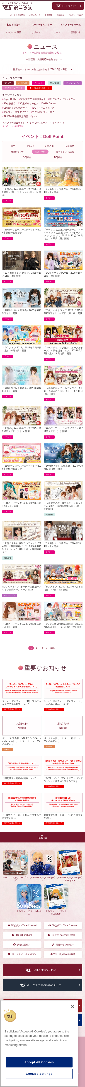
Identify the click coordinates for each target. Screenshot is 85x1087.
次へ (43, 648)
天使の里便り (22, 944)
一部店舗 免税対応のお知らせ (42, 59)
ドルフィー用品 (13, 32)
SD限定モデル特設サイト (33, 99)
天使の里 (49, 146)
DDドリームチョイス (43, 108)
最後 (52, 648)
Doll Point (40, 151)
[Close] (73, 1007)
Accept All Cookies (39, 1062)
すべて (8, 83)
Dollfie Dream (49, 103)
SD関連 (27, 157)
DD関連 (58, 157)
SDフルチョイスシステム (62, 99)
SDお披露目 (10, 103)
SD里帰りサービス (28, 103)
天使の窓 (69, 146)
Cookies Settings (39, 1073)
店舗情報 (75, 32)
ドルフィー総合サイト (13, 122)
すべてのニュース (38, 122)
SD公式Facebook (22, 935)
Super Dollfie (10, 99)
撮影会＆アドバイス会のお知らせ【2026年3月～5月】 (40, 69)
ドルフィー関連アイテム (16, 112)
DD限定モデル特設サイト (16, 108)
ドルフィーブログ (75, 15)
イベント (38, 83)
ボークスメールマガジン (22, 954)
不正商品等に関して (39, 88)
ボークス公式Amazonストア (44, 985)
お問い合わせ (34, 15)
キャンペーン (72, 83)
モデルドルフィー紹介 (43, 112)
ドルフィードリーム (70, 24)
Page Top (42, 836)
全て (13, 146)
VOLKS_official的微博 (63, 954)
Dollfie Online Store (44, 970)
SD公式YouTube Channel (22, 925)
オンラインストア (69, 6)
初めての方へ (13, 24)
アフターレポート (14, 88)
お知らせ (22, 83)
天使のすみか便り (63, 944)
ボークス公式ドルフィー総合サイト (17, 3)
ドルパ (35, 116)
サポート (36, 32)
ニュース (55, 32)
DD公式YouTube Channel (63, 925)
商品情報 (54, 83)
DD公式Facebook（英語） (63, 935)
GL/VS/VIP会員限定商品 (16, 116)
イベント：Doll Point (12, 126)
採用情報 (48, 15)
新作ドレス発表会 (65, 151)
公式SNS (60, 15)
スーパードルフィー (42, 24)
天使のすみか (17, 151)
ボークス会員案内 (17, 15)
